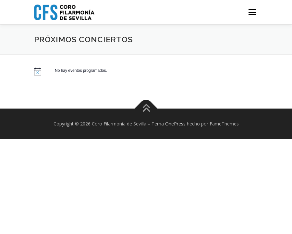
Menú (252, 12)
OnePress (175, 124)
